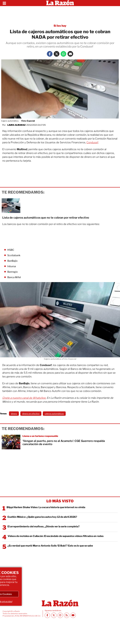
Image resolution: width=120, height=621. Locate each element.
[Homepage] (60, 3)
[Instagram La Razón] (60, 615)
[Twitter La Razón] (56, 54)
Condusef (92, 142)
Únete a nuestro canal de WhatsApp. (24, 397)
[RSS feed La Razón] (66, 615)
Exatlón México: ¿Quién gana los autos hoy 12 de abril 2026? (42, 516)
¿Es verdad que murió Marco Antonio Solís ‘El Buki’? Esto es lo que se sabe (50, 545)
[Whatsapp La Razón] (63, 54)
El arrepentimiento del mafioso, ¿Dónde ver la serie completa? (44, 526)
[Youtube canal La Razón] (73, 615)
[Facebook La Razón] (49, 54)
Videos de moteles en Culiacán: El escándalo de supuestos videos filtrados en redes (55, 536)
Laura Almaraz (16, 125)
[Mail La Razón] (70, 54)
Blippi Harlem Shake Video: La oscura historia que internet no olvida (46, 507)
